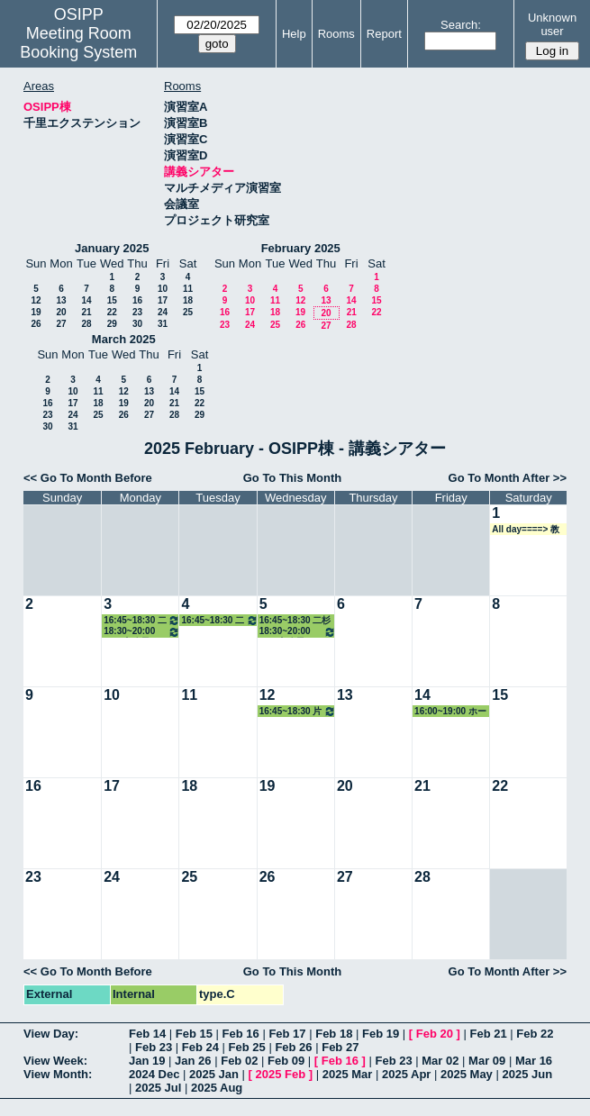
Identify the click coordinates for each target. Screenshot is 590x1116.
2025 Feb (281, 1074)
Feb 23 (153, 1047)
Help (294, 34)
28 (86, 324)
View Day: (50, 1033)
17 (163, 300)
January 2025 (112, 248)
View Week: (55, 1060)
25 (188, 312)
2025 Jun (527, 1074)
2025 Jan (214, 1074)
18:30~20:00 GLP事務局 (142, 632)
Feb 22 (534, 1033)
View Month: (57, 1074)
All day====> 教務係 (525, 529)
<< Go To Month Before (87, 478)
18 (188, 300)
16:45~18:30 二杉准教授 (142, 620)
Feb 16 (240, 1033)
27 (61, 324)
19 (36, 312)
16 (137, 300)
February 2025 (300, 248)
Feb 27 (340, 1047)
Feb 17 (286, 1033)
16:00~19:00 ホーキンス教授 (450, 711)
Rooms (336, 34)
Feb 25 (247, 1047)
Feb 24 (200, 1047)
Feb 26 (293, 1047)
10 (163, 289)
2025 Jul (158, 1087)
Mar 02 (440, 1060)
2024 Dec (154, 1074)
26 (36, 324)
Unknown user (552, 24)
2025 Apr (406, 1074)
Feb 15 (194, 1033)
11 (188, 289)
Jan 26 (193, 1060)
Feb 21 (487, 1033)
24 (163, 312)
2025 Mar (347, 1074)
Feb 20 (434, 1033)
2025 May (466, 1074)
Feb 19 (380, 1033)
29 (112, 324)
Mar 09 (486, 1060)
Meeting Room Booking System (78, 42)
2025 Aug (216, 1087)
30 (137, 324)
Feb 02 (239, 1060)
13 (61, 300)
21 (86, 312)
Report (384, 34)
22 (112, 312)
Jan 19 (147, 1060)
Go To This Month (292, 478)
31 (163, 324)
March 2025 (124, 339)
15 (112, 300)
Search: (460, 25)
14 (86, 300)
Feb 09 (286, 1060)
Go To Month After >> (508, 478)
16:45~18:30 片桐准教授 (297, 711)
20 (61, 312)
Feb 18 (333, 1033)
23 (137, 312)
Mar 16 (533, 1060)
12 (36, 300)
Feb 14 (147, 1033)
